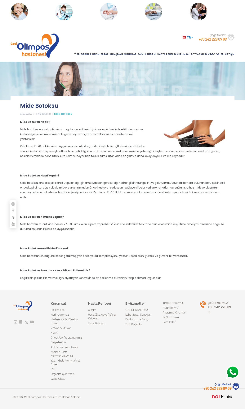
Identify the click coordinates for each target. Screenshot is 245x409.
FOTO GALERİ (199, 54)
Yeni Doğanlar (133, 324)
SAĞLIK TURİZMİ (147, 54)
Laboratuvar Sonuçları (138, 314)
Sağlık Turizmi (171, 317)
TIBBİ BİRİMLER (82, 54)
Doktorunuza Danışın (137, 319)
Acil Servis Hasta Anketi (64, 347)
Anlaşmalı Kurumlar (174, 312)
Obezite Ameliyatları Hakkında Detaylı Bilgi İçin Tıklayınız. (211, 15)
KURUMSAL (183, 54)
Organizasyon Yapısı (63, 374)
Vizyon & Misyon (61, 328)
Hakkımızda (58, 309)
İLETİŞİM (229, 54)
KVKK (54, 332)
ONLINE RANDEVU (28, 11)
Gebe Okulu (58, 378)
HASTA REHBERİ (166, 54)
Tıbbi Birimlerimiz (173, 303)
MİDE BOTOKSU (63, 114)
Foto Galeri (169, 322)
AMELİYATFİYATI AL (163, 11)
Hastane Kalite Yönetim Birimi (64, 321)
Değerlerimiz (58, 342)
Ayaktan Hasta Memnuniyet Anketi (62, 353)
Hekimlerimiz (170, 307)
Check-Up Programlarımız (66, 337)
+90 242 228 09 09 (216, 307)
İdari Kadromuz (60, 314)
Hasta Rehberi (96, 323)
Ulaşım (92, 309)
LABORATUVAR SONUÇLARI (76, 11)
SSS (53, 369)
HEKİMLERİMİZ (100, 54)
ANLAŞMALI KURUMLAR (122, 54)
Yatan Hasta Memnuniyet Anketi (65, 362)
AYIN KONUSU (43, 114)
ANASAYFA (26, 114)
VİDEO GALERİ (216, 54)
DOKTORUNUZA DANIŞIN (121, 11)
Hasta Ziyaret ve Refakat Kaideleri (102, 316)
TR (188, 37)
